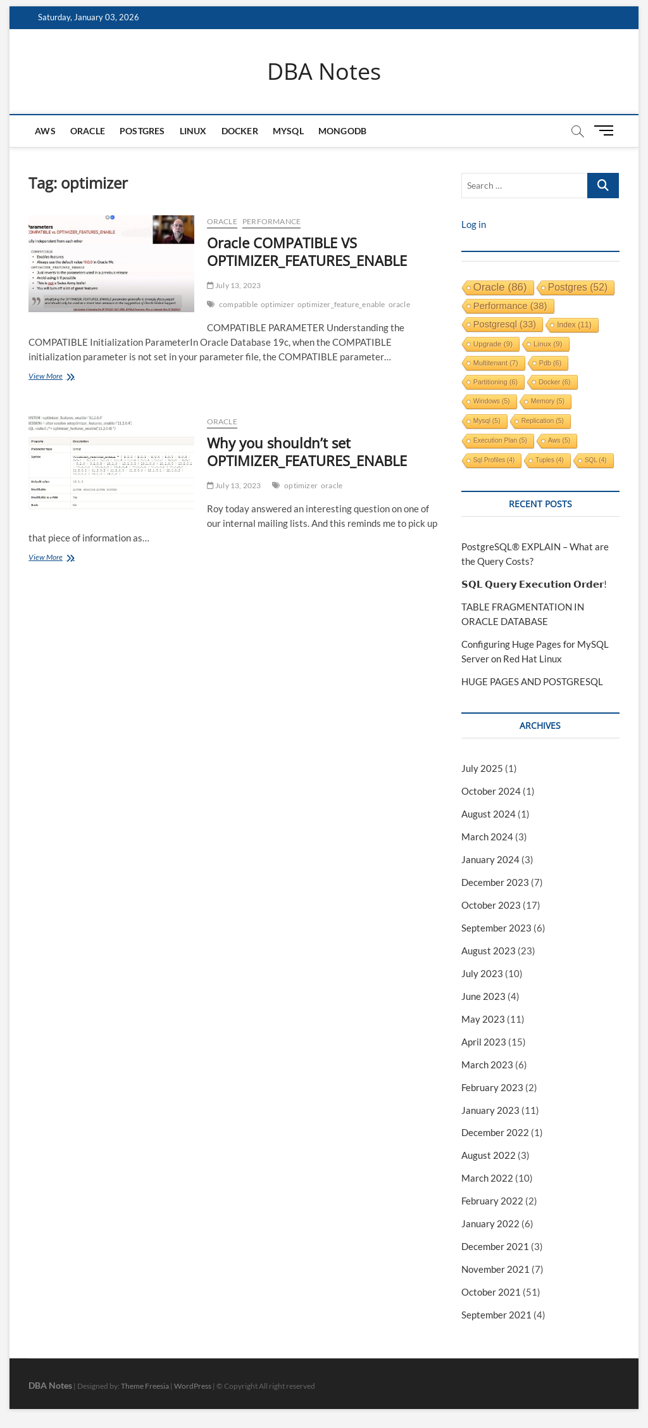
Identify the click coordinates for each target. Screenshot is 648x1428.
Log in (473, 224)
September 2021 (496, 1314)
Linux (193, 130)
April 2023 (483, 1041)
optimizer (277, 304)
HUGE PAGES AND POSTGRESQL (532, 681)
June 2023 (483, 996)
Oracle (87, 130)
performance (271, 221)
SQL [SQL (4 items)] (596, 460)
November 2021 (495, 1269)
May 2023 (483, 1019)
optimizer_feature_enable (341, 304)
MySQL (288, 130)
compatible (238, 304)
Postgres (142, 130)
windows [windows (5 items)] (491, 401)
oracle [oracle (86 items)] (500, 287)
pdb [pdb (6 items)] (550, 363)
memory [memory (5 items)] (547, 401)
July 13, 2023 (234, 285)
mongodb (342, 130)
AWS (45, 130)
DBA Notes (324, 71)
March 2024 (487, 836)
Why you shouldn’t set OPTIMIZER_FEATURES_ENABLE (307, 451)
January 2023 (490, 1110)
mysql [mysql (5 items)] (487, 420)
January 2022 (490, 1223)
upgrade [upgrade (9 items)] (493, 343)
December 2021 (495, 1246)
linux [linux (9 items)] (547, 343)
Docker (239, 130)
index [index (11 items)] (574, 324)
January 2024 (490, 859)
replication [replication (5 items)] (542, 420)
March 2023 (487, 1064)
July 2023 (482, 973)
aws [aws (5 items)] (559, 440)
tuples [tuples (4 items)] (549, 460)
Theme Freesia (145, 1386)
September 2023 (496, 927)
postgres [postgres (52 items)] (578, 287)
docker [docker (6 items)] (555, 382)
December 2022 (495, 1132)
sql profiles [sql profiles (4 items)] (494, 460)
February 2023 (492, 1087)
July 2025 (482, 768)
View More (95, 377)
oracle (399, 304)
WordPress (192, 1386)
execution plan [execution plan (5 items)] (500, 440)
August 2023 (488, 950)
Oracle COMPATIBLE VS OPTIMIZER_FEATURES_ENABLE (307, 251)
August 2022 (488, 1155)
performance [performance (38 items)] (510, 305)
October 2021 (491, 1292)
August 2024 (488, 813)
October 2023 (491, 905)
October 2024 (491, 791)
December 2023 (495, 882)
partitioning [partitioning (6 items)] (495, 382)
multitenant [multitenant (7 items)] (495, 363)
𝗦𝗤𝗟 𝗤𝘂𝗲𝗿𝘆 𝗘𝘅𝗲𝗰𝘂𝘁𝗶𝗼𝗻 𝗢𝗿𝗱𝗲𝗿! (534, 584)
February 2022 (492, 1200)
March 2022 (487, 1178)
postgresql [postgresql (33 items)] (505, 324)
